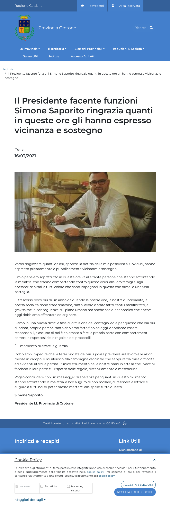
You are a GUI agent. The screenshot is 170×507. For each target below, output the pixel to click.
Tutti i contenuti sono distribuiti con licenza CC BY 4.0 (84, 423)
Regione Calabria (28, 6)
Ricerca (143, 28)
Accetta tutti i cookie (135, 492)
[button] (92, 5)
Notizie (8, 69)
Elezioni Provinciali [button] (88, 49)
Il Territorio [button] (56, 49)
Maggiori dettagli (30, 500)
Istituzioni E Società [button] (127, 49)
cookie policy (95, 471)
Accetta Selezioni (138, 484)
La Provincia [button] (28, 49)
